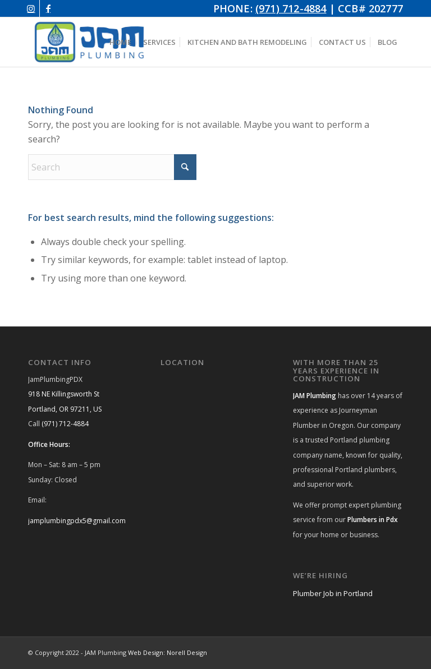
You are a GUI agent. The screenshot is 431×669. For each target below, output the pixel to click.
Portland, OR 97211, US (65, 409)
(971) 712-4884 (291, 8)
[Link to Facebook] (48, 8)
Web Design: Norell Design (167, 652)
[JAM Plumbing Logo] (89, 42)
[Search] (112, 167)
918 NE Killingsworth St (63, 394)
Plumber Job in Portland (333, 593)
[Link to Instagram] (31, 8)
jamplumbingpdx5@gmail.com (77, 520)
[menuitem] (120, 42)
